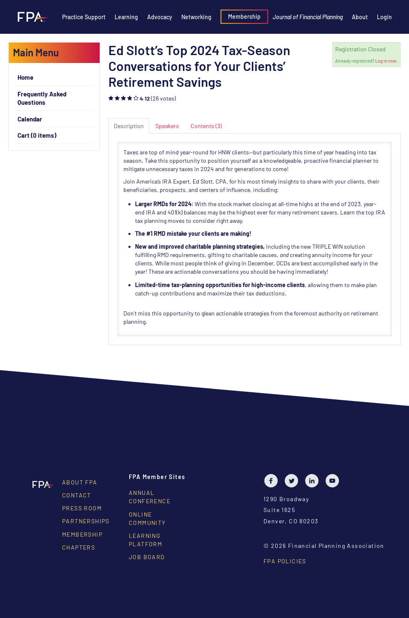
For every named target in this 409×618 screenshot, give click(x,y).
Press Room (82, 508)
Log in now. (386, 60)
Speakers (167, 125)
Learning (126, 16)
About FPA (80, 482)
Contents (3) (206, 125)
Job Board (147, 556)
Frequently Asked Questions (42, 98)
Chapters (78, 547)
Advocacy (159, 16)
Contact (76, 495)
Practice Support (83, 16)
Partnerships (86, 521)
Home (25, 77)
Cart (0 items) (37, 135)
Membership (244, 16)
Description (129, 125)
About (360, 16)
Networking (196, 16)
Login (384, 16)
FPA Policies (284, 561)
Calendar (30, 119)
